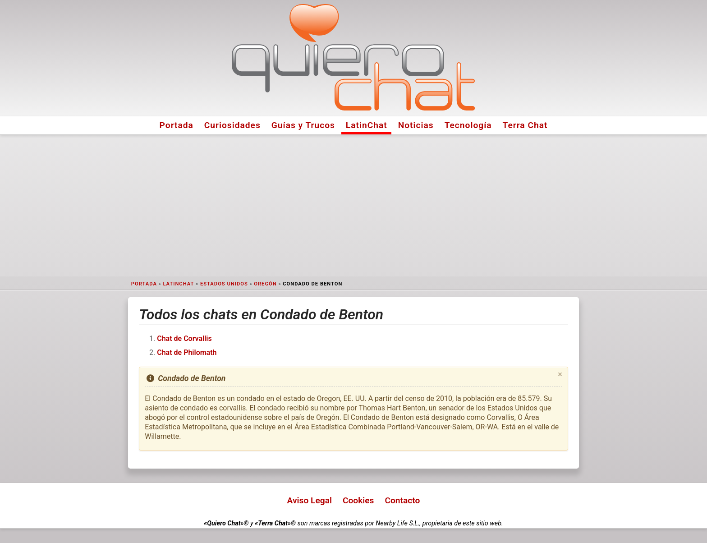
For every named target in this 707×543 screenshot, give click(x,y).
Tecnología (468, 125)
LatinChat (366, 125)
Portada (176, 125)
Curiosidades (232, 125)
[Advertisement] (353, 206)
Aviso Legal (309, 500)
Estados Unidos (224, 284)
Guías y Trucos (303, 125)
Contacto (402, 500)
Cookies (358, 500)
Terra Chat (525, 125)
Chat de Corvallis (184, 338)
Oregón (265, 284)
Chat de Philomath (186, 352)
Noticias (416, 125)
